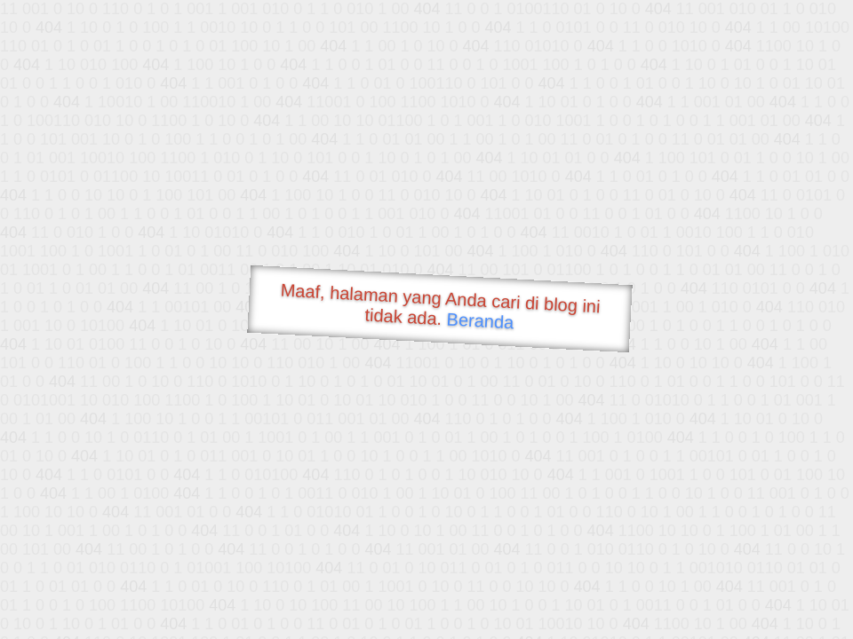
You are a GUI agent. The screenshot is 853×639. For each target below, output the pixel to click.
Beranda (480, 320)
